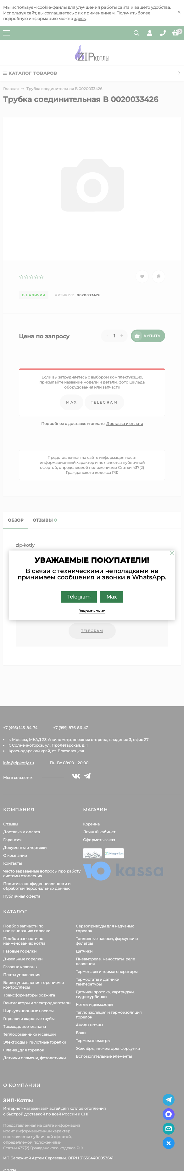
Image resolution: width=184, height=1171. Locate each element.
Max (111, 597)
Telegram (79, 597)
